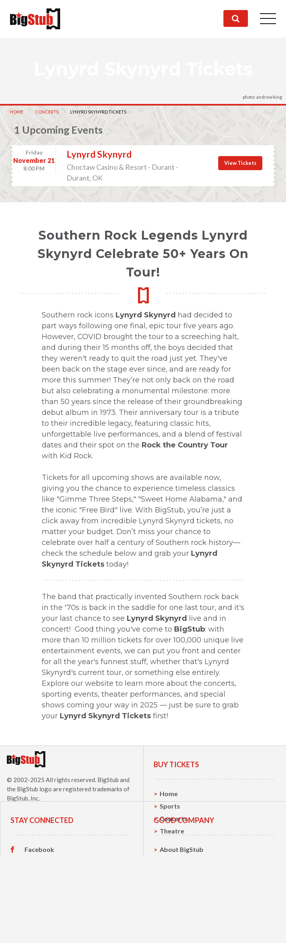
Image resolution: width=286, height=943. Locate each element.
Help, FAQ (175, 917)
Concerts (47, 111)
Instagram (39, 917)
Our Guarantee (182, 929)
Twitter (35, 905)
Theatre (172, 831)
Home (16, 111)
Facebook (39, 892)
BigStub (108, 779)
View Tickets (240, 163)
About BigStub (181, 892)
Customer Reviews (52, 930)
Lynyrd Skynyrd (99, 154)
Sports (170, 806)
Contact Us (176, 904)
